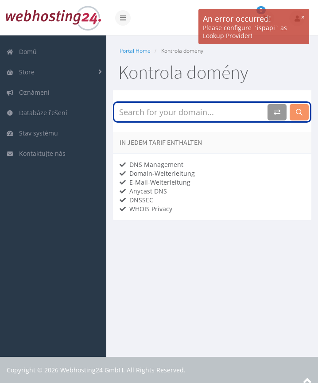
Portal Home (135, 50)
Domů (21, 51)
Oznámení (28, 92)
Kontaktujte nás (36, 153)
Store (20, 72)
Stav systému (32, 133)
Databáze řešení (36, 112)
